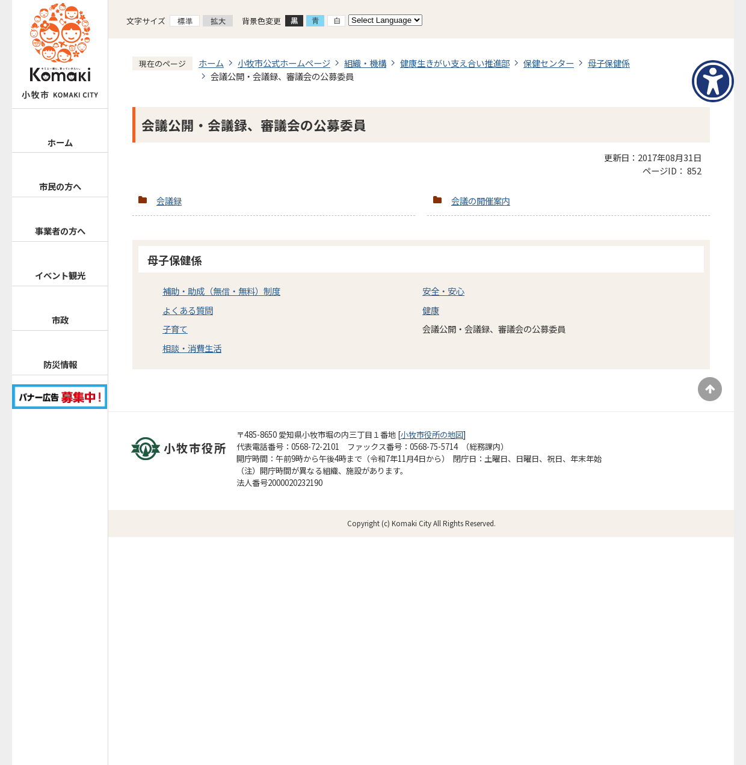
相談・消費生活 (191, 348)
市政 (60, 319)
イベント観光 (60, 275)
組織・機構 (365, 63)
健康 (430, 310)
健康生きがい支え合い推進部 (455, 63)
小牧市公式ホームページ (284, 63)
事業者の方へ (60, 230)
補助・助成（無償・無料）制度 (221, 290)
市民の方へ (60, 186)
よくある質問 (187, 310)
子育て (175, 328)
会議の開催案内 (480, 200)
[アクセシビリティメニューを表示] (713, 81)
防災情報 (60, 364)
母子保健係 (609, 63)
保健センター (548, 63)
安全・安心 (443, 290)
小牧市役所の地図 (432, 434)
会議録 (169, 200)
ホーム (60, 142)
